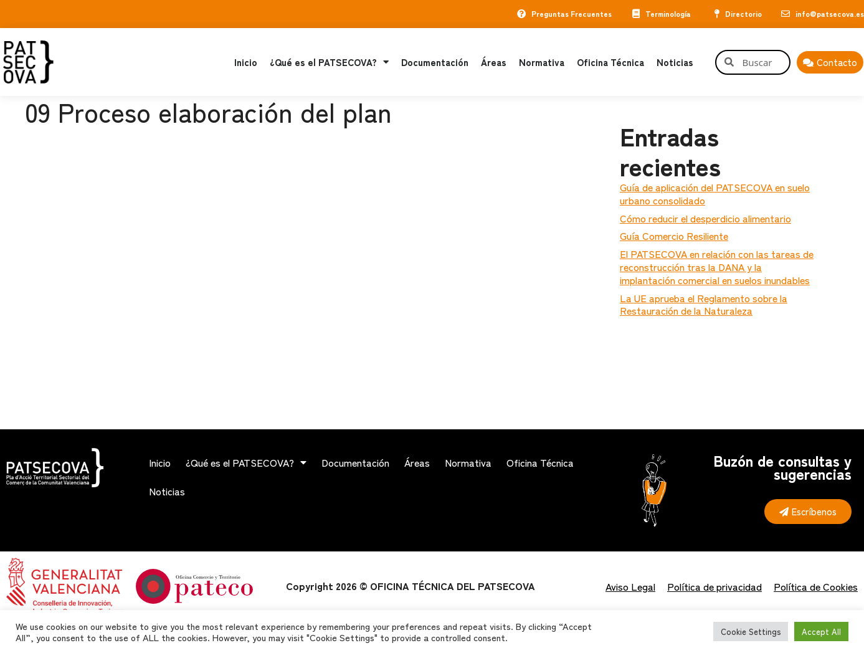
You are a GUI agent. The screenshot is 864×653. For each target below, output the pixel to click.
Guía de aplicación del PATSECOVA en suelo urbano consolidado (715, 193)
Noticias (675, 62)
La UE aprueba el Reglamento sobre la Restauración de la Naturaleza (703, 304)
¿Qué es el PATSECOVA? (329, 62)
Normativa (541, 62)
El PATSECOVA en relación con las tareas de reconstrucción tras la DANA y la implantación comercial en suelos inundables (717, 266)
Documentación (434, 62)
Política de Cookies (816, 586)
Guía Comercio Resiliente (674, 235)
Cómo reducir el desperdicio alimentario (705, 218)
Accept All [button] (821, 631)
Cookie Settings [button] (751, 631)
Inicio (245, 62)
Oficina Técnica (610, 62)
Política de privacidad (714, 586)
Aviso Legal (630, 586)
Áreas (493, 62)
